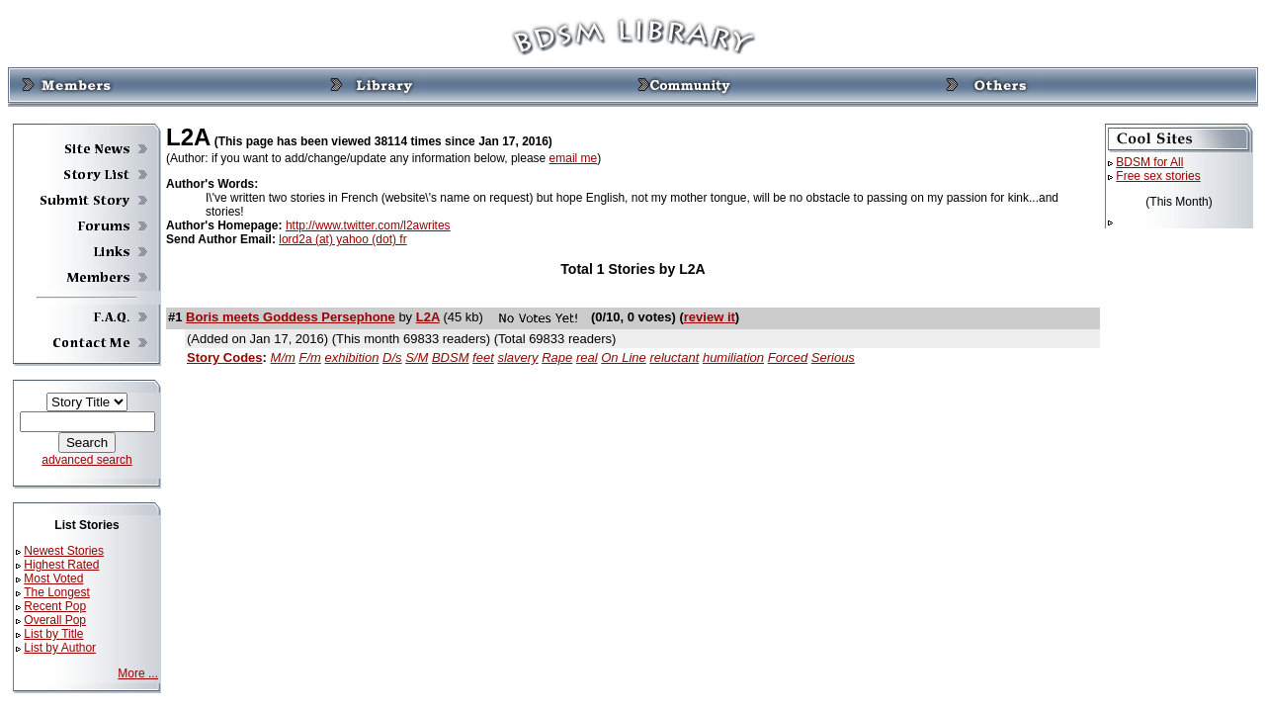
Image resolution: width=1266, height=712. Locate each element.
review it (709, 317)
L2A (428, 317)
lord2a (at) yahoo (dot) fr (342, 239)
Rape (557, 357)
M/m (283, 357)
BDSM (450, 357)
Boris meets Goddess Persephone (290, 317)
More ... (138, 673)
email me (573, 158)
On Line (623, 357)
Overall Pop (55, 620)
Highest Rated (61, 565)
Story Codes (225, 357)
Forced (787, 357)
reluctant (674, 357)
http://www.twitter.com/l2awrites (368, 225)
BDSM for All (1149, 162)
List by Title (53, 634)
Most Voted (53, 578)
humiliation (733, 357)
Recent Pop (55, 606)
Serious (833, 357)
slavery (517, 357)
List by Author (60, 648)
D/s (392, 357)
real (587, 357)
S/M (416, 357)
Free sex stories (1158, 176)
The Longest (57, 592)
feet (483, 357)
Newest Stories (64, 551)
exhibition (351, 357)
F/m (309, 357)
